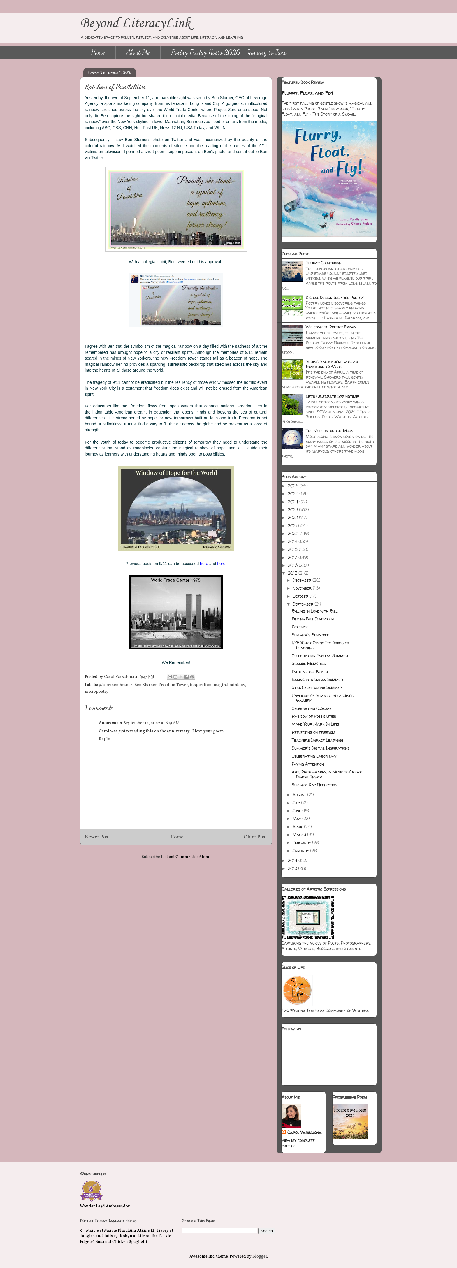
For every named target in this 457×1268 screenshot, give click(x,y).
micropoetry (96, 691)
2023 (293, 509)
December (302, 580)
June (297, 810)
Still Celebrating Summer (317, 687)
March (300, 834)
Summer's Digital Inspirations (320, 748)
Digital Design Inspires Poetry (335, 297)
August (300, 794)
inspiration (201, 685)
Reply (104, 739)
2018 (293, 549)
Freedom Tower (173, 685)
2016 (293, 565)
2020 (294, 533)
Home (98, 52)
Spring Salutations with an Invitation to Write (332, 364)
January (301, 850)
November (303, 588)
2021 (293, 525)
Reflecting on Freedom (313, 732)
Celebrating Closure (311, 708)
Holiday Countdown (323, 262)
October (301, 596)
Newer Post (97, 837)
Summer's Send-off (310, 635)
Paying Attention (308, 764)
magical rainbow (229, 685)
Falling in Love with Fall (315, 611)
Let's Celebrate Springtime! (332, 396)
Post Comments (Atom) (188, 857)
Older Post (255, 837)
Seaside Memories (309, 663)
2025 (293, 493)
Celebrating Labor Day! (314, 756)
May (297, 818)
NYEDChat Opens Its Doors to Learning (320, 645)
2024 (293, 501)
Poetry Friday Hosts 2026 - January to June (228, 52)
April (298, 826)
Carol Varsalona (304, 1132)
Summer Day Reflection (314, 784)
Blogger (259, 1256)
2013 (293, 868)
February (302, 842)
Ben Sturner (145, 685)
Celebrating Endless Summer (320, 655)
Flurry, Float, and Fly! (307, 93)
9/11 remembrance (115, 685)
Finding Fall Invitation (313, 619)
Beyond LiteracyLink (135, 23)
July (297, 803)
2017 (293, 557)
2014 (293, 860)
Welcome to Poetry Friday (331, 327)
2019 (293, 541)
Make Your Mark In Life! (315, 724)
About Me (138, 52)
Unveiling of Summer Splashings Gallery (323, 698)
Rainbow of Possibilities (314, 716)
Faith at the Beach (310, 671)
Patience (300, 626)
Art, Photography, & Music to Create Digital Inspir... (327, 774)
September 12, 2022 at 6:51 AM (152, 723)
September (303, 604)
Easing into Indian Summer (317, 679)
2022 (293, 517)
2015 (293, 573)
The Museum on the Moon (329, 430)
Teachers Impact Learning (317, 740)
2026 (294, 485)
